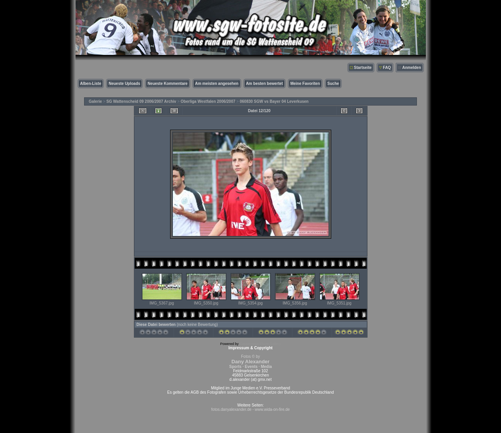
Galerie (95, 101)
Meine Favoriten (305, 83)
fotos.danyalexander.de (231, 409)
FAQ (387, 67)
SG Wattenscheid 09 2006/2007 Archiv (141, 101)
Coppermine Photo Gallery (260, 344)
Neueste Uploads (124, 83)
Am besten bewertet (264, 83)
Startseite (363, 67)
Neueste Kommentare (168, 83)
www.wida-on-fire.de (272, 409)
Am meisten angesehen (217, 83)
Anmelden (411, 67)
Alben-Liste (90, 83)
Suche (333, 83)
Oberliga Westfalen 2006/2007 (208, 101)
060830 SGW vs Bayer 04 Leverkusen (274, 101)
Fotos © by (250, 361)
